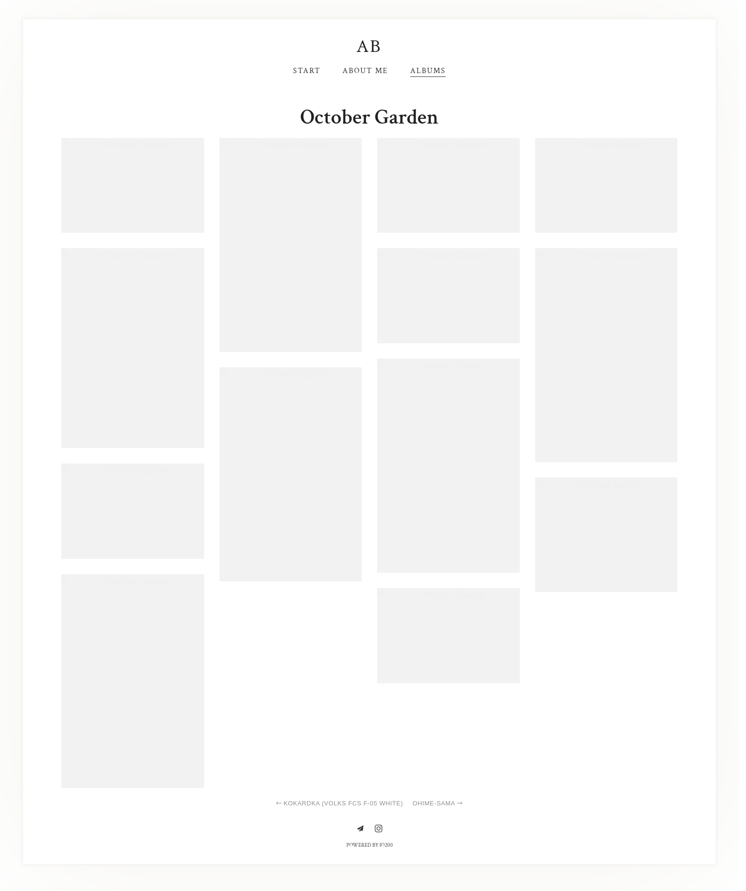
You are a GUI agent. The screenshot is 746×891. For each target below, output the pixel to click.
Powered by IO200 (369, 845)
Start (306, 70)
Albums (428, 70)
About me (365, 70)
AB (369, 46)
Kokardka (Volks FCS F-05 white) (339, 803)
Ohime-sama (438, 803)
